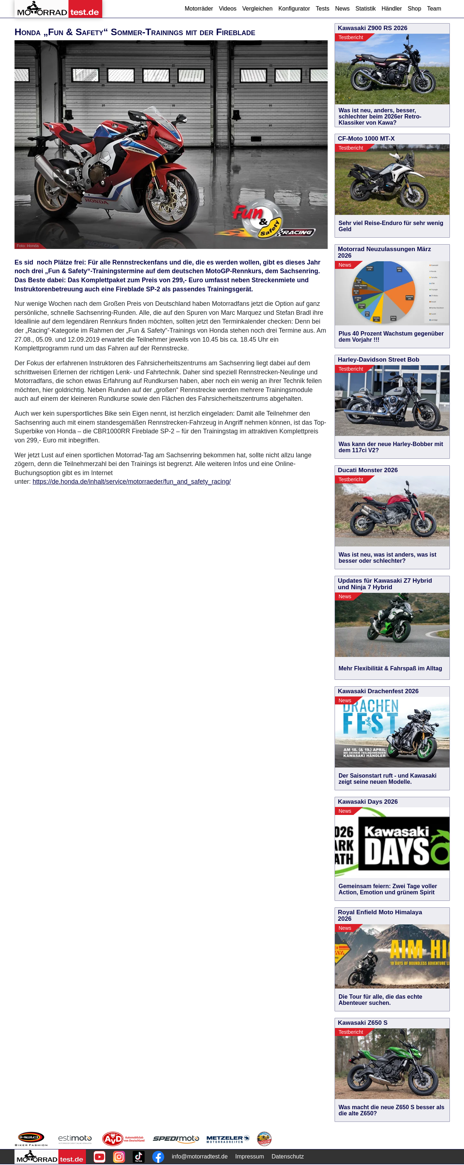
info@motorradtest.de (200, 1156)
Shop (414, 8)
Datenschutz (288, 1156)
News (342, 8)
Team (434, 8)
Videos (228, 8)
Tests (322, 8)
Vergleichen (257, 8)
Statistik (365, 8)
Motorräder (199, 8)
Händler (391, 8)
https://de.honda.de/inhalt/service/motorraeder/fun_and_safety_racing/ (132, 481)
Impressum (249, 1156)
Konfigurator (294, 8)
